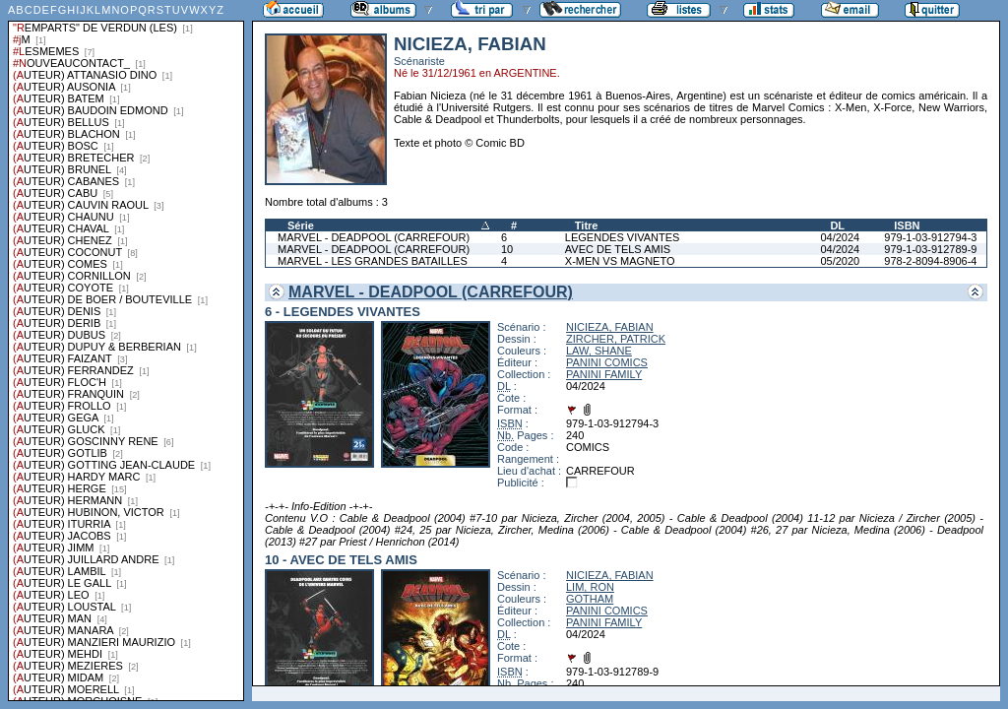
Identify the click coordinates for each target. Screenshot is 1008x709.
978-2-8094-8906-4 (930, 261)
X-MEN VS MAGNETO (620, 261)
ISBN (906, 225)
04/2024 (839, 237)
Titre (586, 225)
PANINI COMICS (607, 362)
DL (837, 225)
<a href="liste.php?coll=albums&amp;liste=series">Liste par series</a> (126, 350)
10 (507, 249)
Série (300, 225)
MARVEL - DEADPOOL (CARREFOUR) (374, 237)
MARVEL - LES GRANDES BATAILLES (373, 261)
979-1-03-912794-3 (930, 237)
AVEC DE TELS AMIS (617, 249)
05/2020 (839, 261)
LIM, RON (590, 587)
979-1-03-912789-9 (930, 249)
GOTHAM (589, 599)
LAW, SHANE (599, 350)
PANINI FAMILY (604, 374)
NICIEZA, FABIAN (610, 327)
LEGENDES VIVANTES (622, 237)
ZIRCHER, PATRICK (615, 339)
